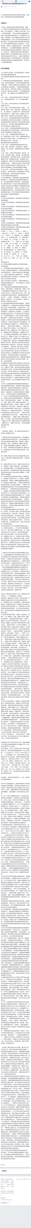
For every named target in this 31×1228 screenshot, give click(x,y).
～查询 (4, 6)
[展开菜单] (3, 1)
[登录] (29, 1)
